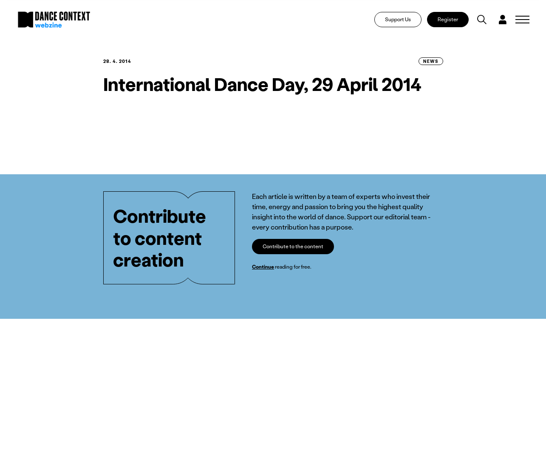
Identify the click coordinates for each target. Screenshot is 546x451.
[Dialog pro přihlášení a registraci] (502, 19)
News (430, 61)
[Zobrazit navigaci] (522, 19)
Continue (263, 267)
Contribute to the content (293, 246)
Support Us (398, 19)
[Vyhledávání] (481, 19)
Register (448, 19)
